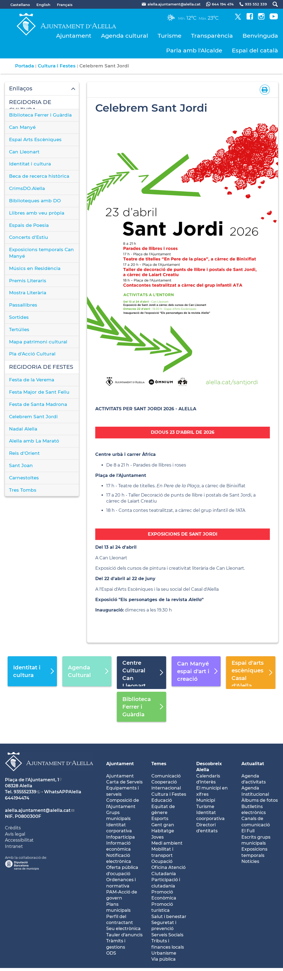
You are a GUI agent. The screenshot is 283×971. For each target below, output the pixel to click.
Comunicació (166, 776)
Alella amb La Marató (34, 441)
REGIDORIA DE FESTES (41, 367)
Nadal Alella (23, 429)
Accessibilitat (19, 840)
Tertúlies (19, 329)
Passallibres (23, 305)
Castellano (20, 4)
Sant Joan (21, 465)
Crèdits (13, 827)
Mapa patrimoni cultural (38, 342)
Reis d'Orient (24, 453)
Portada (24, 66)
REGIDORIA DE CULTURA (30, 104)
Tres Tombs (22, 490)
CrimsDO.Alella (27, 188)
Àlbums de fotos (259, 800)
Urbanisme (163, 953)
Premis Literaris (27, 280)
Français (65, 4)
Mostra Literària (27, 292)
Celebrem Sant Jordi (33, 416)
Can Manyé (22, 127)
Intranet (14, 846)
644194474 (17, 798)
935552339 (25, 791)
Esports (159, 818)
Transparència (212, 35)
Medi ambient (167, 843)
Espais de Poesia (29, 225)
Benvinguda (260, 35)
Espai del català (255, 50)
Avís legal (15, 834)
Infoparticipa (120, 837)
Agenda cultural (124, 35)
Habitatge (162, 830)
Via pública (163, 959)
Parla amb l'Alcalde (194, 50)
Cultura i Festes (57, 66)
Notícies (250, 861)
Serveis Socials (167, 934)
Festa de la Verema (31, 379)
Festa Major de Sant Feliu (39, 392)
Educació (161, 800)
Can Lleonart (24, 152)
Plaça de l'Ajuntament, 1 (32, 779)
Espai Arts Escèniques (35, 139)
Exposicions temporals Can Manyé (41, 253)
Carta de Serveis (124, 782)
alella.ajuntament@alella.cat (38, 810)
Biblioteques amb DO (35, 200)
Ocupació (161, 861)
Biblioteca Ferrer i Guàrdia (40, 115)
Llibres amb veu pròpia (36, 213)
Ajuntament (73, 35)
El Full (248, 830)
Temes (158, 763)
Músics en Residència (34, 268)
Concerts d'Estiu (28, 237)
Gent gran (162, 824)
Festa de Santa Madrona (38, 404)
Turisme (169, 35)
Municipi (205, 800)
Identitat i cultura (30, 164)
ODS (111, 953)
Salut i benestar (168, 916)
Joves (157, 837)
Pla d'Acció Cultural (32, 354)
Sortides (19, 317)
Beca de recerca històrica (39, 176)
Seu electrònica (123, 928)
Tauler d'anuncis (124, 934)
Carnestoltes (24, 477)
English (43, 4)
